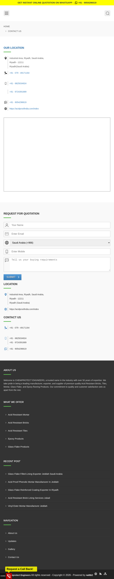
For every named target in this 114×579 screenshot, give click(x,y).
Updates (12, 541)
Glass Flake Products (18, 446)
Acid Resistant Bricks (18, 422)
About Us (12, 533)
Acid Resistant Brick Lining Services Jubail (29, 498)
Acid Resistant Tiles (17, 430)
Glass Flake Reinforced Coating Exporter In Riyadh (33, 490)
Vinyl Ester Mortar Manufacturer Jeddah (27, 506)
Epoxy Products (16, 438)
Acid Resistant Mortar (18, 414)
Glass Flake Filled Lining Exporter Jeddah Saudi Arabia (35, 474)
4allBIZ (89, 575)
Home (7, 26)
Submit (11, 277)
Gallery (11, 549)
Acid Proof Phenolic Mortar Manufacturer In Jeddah (33, 482)
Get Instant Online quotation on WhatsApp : (57, 3)
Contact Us (13, 557)
